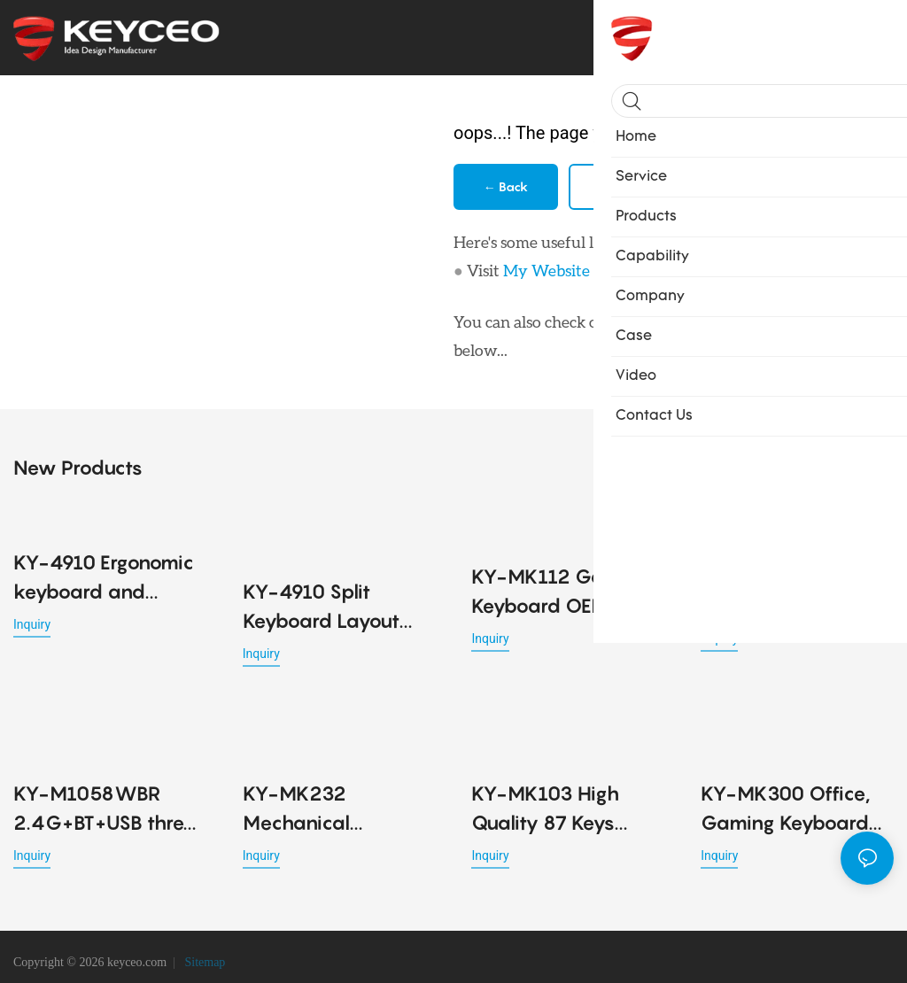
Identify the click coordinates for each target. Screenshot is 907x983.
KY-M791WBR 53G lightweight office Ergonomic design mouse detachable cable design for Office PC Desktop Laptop (790, 588)
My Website (546, 270)
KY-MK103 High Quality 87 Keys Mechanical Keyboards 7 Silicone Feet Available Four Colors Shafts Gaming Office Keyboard (566, 786)
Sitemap (203, 951)
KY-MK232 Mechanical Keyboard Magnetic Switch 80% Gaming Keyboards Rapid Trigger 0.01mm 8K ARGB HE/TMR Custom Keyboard (337, 786)
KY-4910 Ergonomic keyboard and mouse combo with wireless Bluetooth (103, 575)
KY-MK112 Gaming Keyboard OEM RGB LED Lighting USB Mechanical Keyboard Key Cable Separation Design (565, 588)
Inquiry (31, 621)
